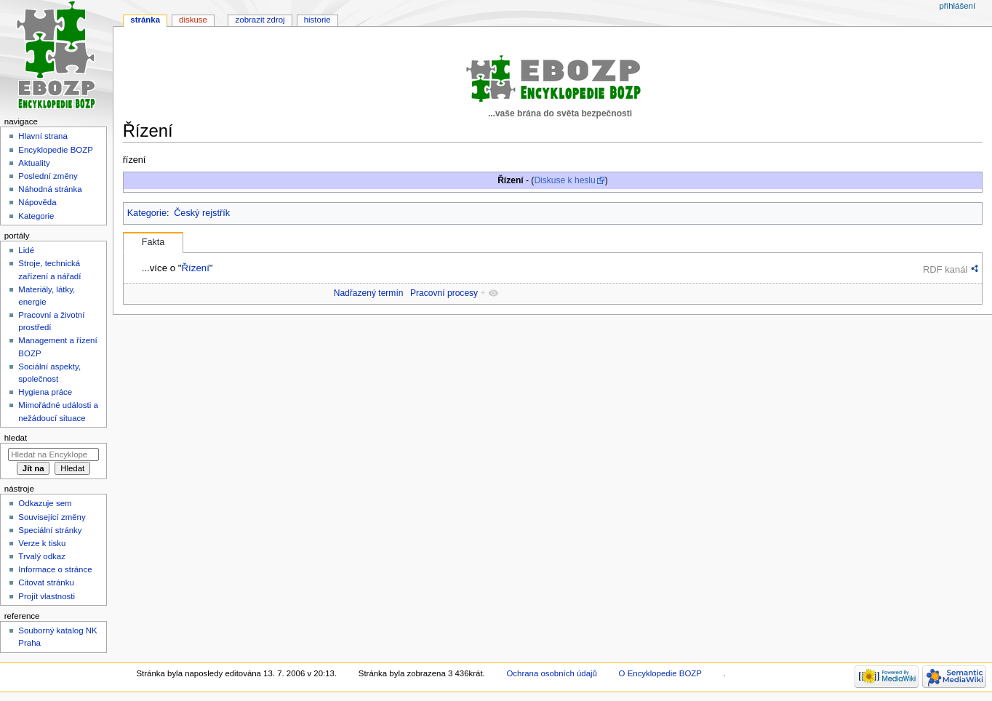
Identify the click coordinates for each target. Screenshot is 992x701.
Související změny (51, 517)
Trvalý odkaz (41, 556)
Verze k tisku (41, 543)
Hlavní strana (42, 136)
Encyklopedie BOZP (55, 149)
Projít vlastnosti (46, 596)
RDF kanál (945, 269)
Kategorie (147, 213)
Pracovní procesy (444, 293)
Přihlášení (957, 5)
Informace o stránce (55, 569)
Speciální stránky (49, 530)
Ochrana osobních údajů (551, 673)
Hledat (15, 437)
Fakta (153, 242)
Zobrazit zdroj (260, 19)
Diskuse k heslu (564, 180)
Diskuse (193, 19)
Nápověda (37, 202)
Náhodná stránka (49, 189)
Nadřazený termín (369, 293)
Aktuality (33, 163)
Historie (317, 19)
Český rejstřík (202, 213)
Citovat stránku (45, 582)
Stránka (145, 19)
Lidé (26, 250)
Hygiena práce (45, 392)
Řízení (195, 268)
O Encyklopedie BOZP (660, 673)
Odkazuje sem (44, 503)
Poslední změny (48, 176)
